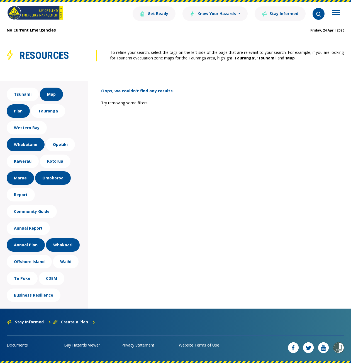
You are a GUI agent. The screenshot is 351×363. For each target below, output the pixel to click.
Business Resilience (33, 295)
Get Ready (154, 13)
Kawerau (22, 161)
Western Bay (27, 127)
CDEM (51, 278)
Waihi (65, 261)
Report (21, 194)
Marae (20, 178)
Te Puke (22, 278)
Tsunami (22, 94)
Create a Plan (74, 321)
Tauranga (48, 111)
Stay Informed (280, 13)
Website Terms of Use (199, 345)
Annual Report (28, 228)
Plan (18, 111)
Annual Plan (26, 244)
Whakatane (25, 144)
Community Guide (32, 211)
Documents (17, 345)
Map (51, 94)
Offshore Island (29, 261)
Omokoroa (53, 178)
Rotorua (55, 161)
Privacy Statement (137, 345)
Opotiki (60, 144)
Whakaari (62, 244)
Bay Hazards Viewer (82, 345)
